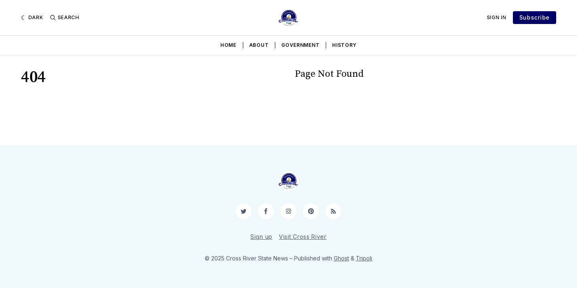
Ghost (341, 258)
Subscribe (534, 17)
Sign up (261, 236)
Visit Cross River (303, 236)
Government (300, 45)
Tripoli (364, 258)
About (259, 45)
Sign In (496, 17)
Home (228, 45)
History (344, 45)
